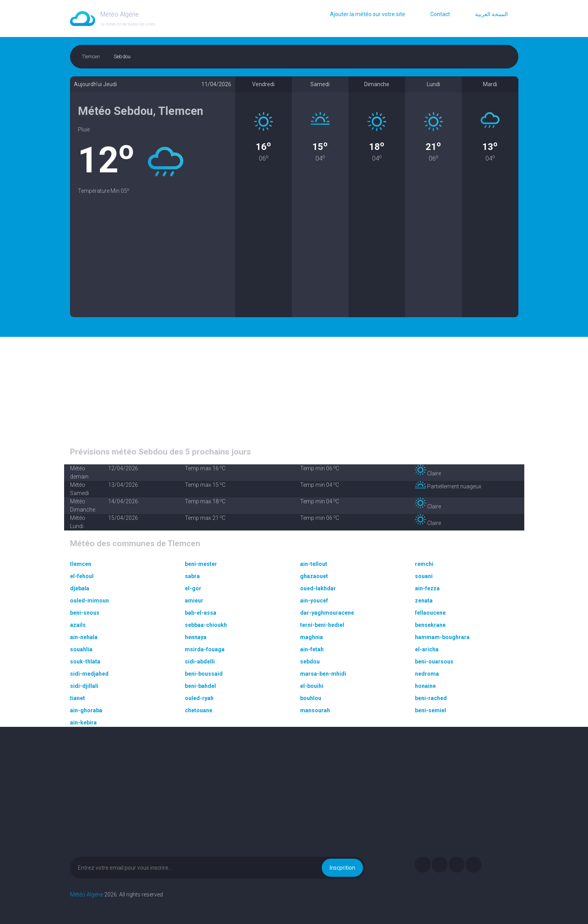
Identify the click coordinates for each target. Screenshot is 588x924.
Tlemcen (91, 56)
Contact (440, 14)
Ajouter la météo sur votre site (367, 14)
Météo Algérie (86, 894)
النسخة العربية (491, 14)
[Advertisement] (152, 262)
